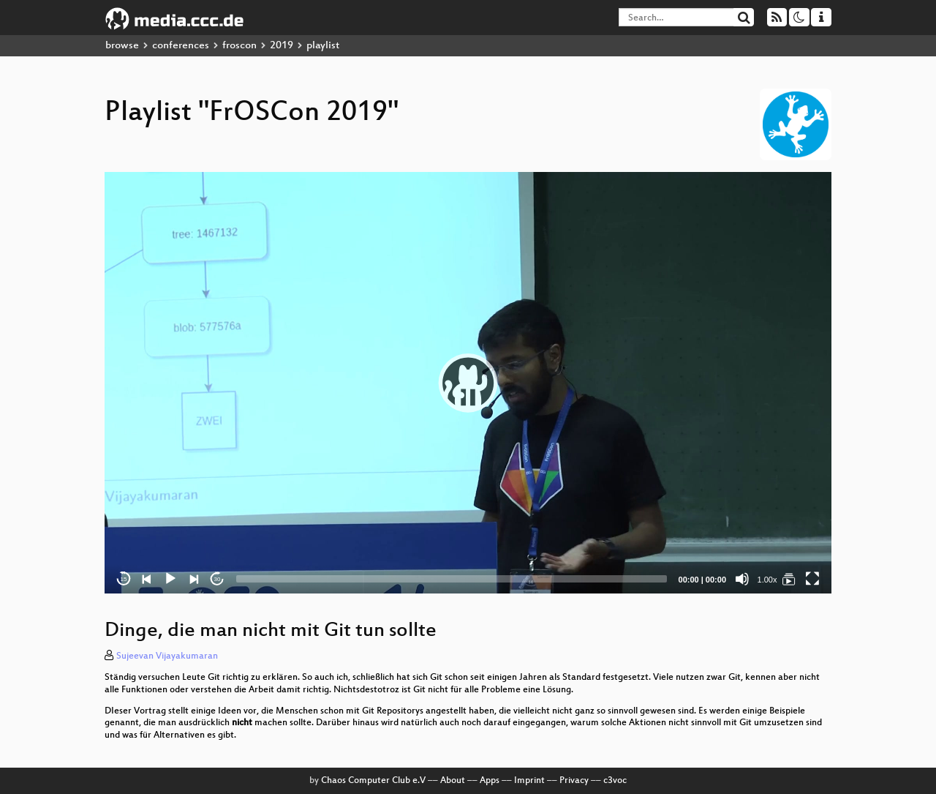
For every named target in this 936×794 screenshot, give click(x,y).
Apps (489, 781)
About (452, 781)
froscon (239, 46)
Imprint (529, 781)
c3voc (615, 781)
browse (122, 46)
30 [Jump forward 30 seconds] (217, 579)
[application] (468, 382)
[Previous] (147, 579)
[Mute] (742, 579)
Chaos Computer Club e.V (373, 781)
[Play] (170, 579)
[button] (468, 382)
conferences (180, 46)
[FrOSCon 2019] (789, 579)
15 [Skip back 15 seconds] (124, 579)
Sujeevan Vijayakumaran (167, 656)
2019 (281, 46)
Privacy (574, 781)
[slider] (451, 579)
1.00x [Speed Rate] (767, 579)
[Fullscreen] (812, 579)
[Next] (193, 579)
